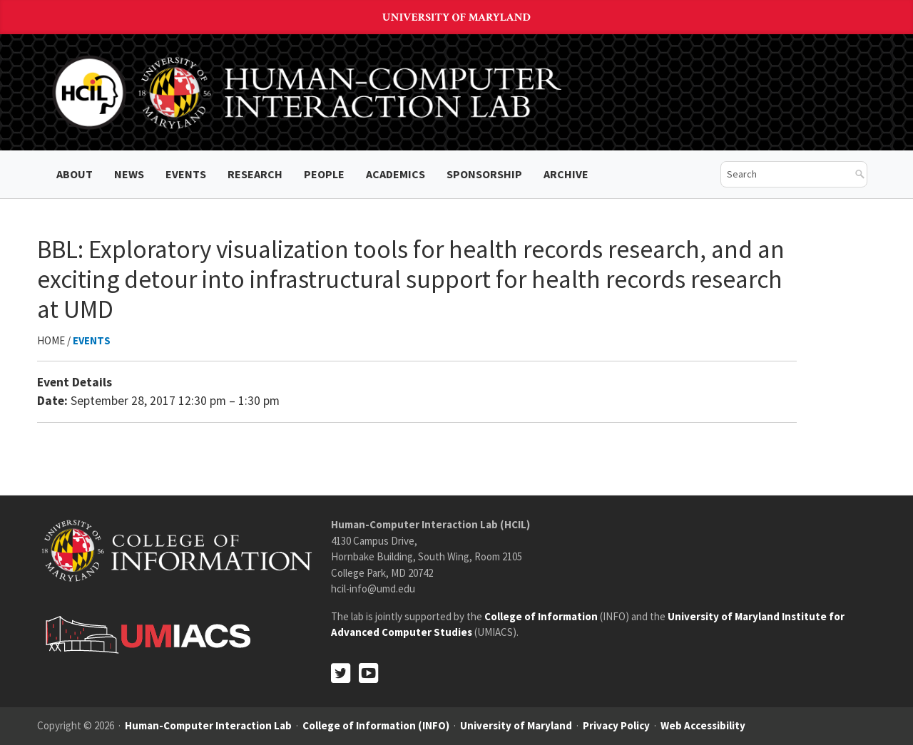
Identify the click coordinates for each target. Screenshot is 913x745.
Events (185, 174)
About (74, 174)
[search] (783, 174)
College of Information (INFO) (375, 725)
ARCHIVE (566, 174)
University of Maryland (456, 17)
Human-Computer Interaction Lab (208, 725)
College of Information (541, 616)
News (129, 174)
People (324, 174)
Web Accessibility (702, 725)
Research (255, 174)
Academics (395, 174)
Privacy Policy (616, 725)
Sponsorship (484, 174)
